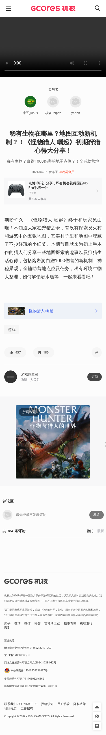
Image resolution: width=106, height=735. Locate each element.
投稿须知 (47, 704)
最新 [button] (100, 531)
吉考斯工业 (52, 623)
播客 (37, 623)
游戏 (12, 329)
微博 (17, 623)
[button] (53, 191)
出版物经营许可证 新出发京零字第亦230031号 (30, 686)
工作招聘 (27, 708)
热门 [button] (90, 531)
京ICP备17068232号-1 (17, 655)
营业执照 (9, 640)
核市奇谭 (70, 623)
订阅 (95, 377)
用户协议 (63, 704)
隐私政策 (79, 704)
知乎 (7, 623)
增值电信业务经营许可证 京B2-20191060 (27, 648)
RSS (6, 628)
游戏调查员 (66, 172)
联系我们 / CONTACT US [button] (20, 704)
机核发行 (86, 623)
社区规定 (10, 708)
